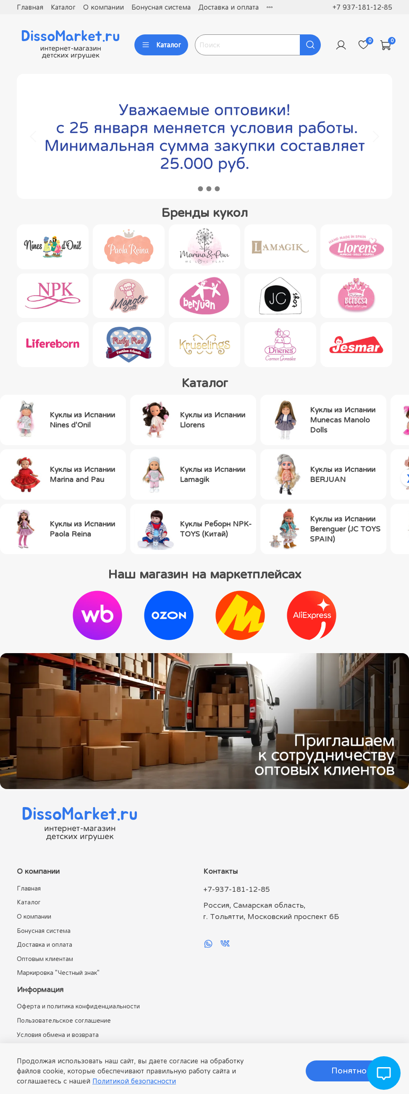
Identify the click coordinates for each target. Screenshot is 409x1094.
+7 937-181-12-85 (362, 7)
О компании (103, 7)
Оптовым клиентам (45, 958)
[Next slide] (375, 136)
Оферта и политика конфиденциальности (78, 1006)
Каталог (63, 7)
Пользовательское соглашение (64, 1020)
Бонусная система (161, 7)
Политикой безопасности (134, 1081)
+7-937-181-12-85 (236, 889)
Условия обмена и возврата (58, 1034)
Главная (30, 7)
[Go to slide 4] (217, 188)
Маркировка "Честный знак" (58, 972)
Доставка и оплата (228, 7)
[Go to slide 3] (208, 188)
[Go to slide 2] (200, 188)
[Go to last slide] (34, 136)
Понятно (349, 1071)
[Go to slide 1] (191, 188)
